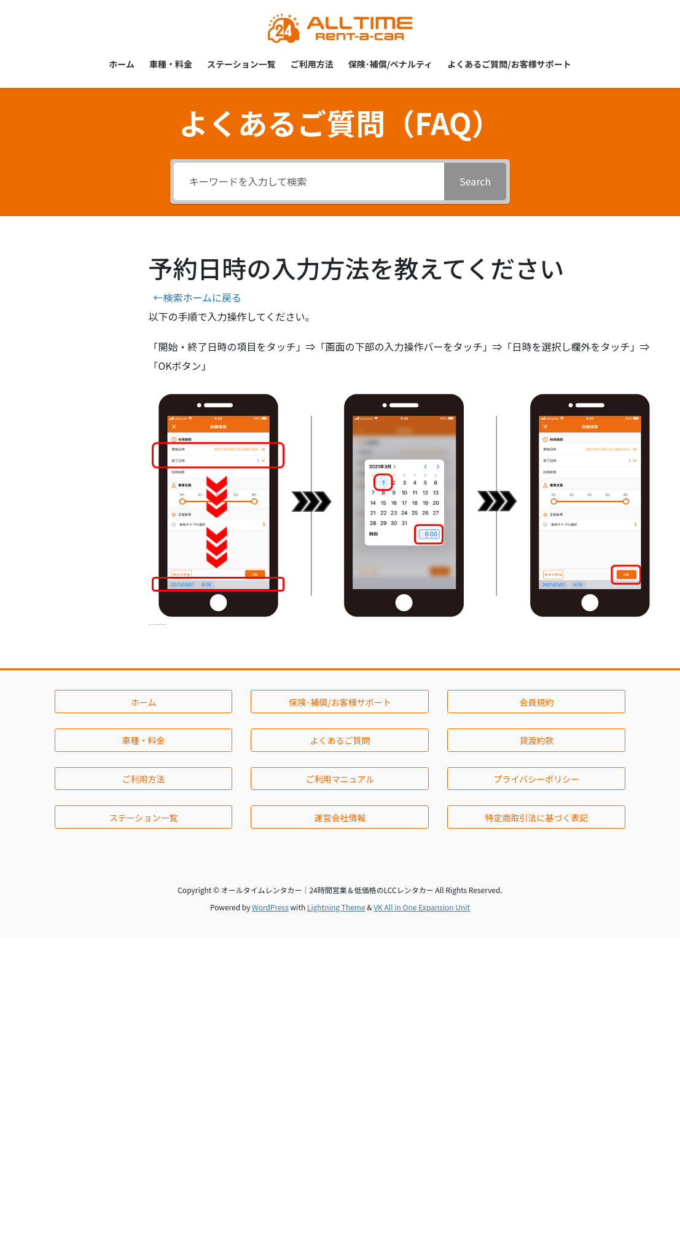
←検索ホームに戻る (197, 297)
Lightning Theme (336, 907)
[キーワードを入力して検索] (309, 181)
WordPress (270, 907)
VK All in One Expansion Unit (421, 907)
